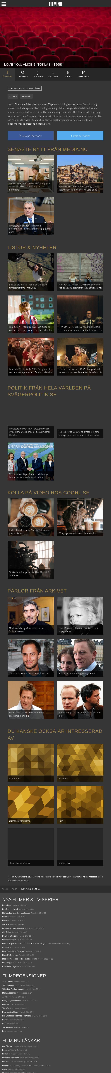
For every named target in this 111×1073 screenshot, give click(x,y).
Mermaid (5, 976)
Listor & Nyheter (32, 243)
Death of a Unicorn (9, 907)
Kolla (4, 1052)
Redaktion (6, 1025)
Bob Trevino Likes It (10, 881)
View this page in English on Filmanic (25, 88)
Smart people (7, 953)
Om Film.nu (7, 1018)
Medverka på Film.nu (10, 1029)
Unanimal (6, 892)
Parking (5, 991)
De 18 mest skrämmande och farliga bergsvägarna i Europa (26, 1048)
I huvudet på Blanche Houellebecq (16, 885)
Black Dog (6, 877)
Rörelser (5, 888)
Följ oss (5, 1033)
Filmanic (5, 1037)
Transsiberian (7, 999)
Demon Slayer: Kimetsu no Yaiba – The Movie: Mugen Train (26, 915)
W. (3, 995)
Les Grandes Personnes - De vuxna (16, 987)
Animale (5, 919)
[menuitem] (5, 860)
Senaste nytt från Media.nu (48, 149)
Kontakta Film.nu (9, 1022)
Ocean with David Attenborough (15, 900)
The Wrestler (7, 980)
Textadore (6, 1060)
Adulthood (6, 968)
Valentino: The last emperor (13, 961)
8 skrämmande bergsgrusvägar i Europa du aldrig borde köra (26, 1056)
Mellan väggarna (9, 964)
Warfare (5, 896)
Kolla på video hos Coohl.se (49, 479)
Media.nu (6, 1064)
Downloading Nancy (10, 984)
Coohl (4, 1041)
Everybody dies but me (11, 972)
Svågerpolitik (7, 1067)
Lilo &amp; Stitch (9, 934)
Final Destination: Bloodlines (13, 923)
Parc (4, 1003)
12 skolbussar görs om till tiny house (17, 1045)
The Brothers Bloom (10, 957)
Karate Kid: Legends (10, 938)
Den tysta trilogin (9, 911)
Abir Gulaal (6, 904)
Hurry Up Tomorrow (10, 927)
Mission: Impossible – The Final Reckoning (19, 930)
